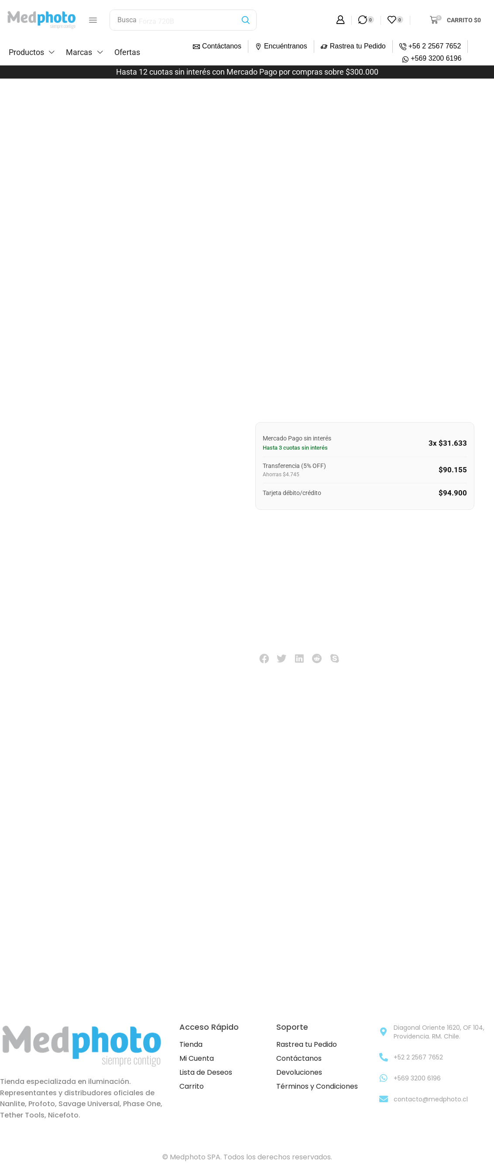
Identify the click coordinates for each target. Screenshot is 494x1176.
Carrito (191, 1087)
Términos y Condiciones (317, 1087)
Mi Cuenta (196, 1059)
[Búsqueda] (246, 20)
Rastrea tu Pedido (358, 46)
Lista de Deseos (205, 1073)
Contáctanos (221, 46)
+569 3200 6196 (436, 58)
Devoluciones (299, 1073)
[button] (93, 20)
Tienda (190, 1045)
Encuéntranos (285, 46)
